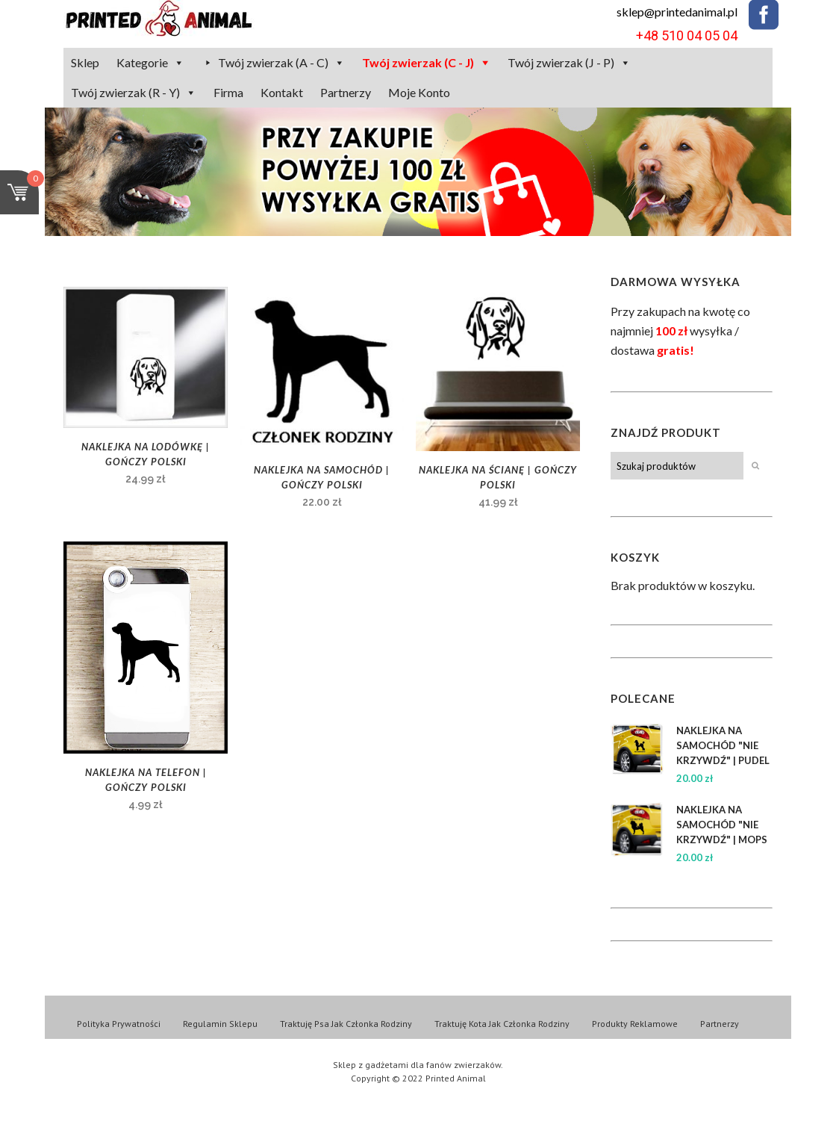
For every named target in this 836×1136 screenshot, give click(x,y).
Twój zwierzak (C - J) (418, 62)
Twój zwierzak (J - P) (561, 62)
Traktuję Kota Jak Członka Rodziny (502, 1023)
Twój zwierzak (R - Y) (125, 92)
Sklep (85, 62)
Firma (228, 92)
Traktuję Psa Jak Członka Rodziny (346, 1023)
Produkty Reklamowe (635, 1023)
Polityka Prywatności (118, 1023)
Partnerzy (345, 92)
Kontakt (282, 92)
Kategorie (142, 62)
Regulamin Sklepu (220, 1023)
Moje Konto (419, 92)
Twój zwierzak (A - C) (273, 62)
